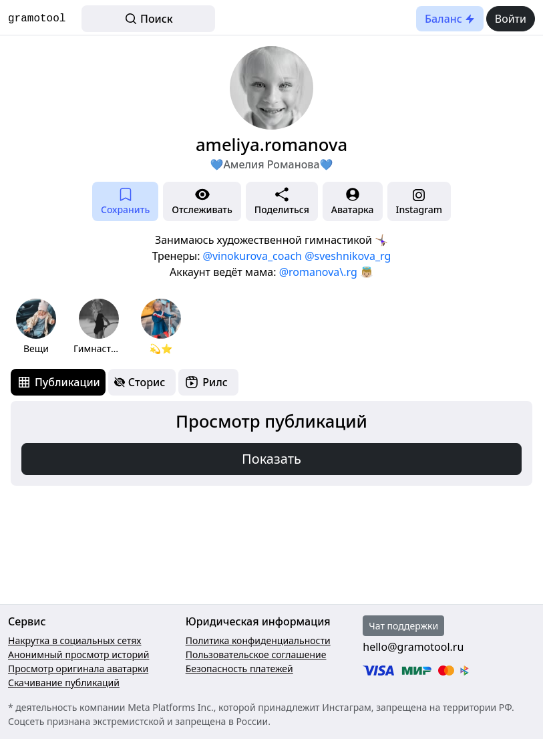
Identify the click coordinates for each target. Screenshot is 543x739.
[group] (36, 327)
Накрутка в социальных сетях (75, 640)
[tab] (58, 382)
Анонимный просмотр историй (78, 654)
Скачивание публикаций (64, 682)
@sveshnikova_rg (348, 256)
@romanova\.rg (318, 272)
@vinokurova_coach (252, 256)
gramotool (36, 19)
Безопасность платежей (239, 668)
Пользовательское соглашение (256, 654)
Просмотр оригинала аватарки (78, 668)
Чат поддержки (403, 625)
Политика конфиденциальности (258, 640)
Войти (510, 18)
